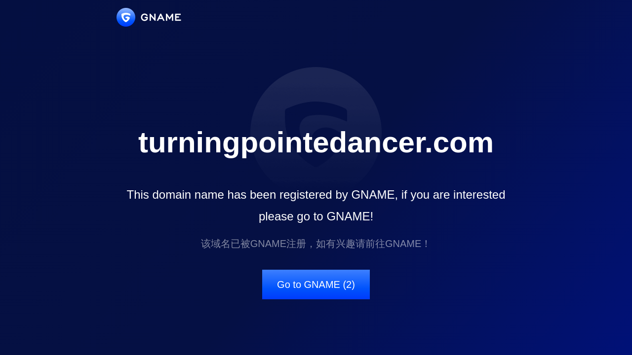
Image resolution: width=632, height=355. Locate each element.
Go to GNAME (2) (316, 284)
